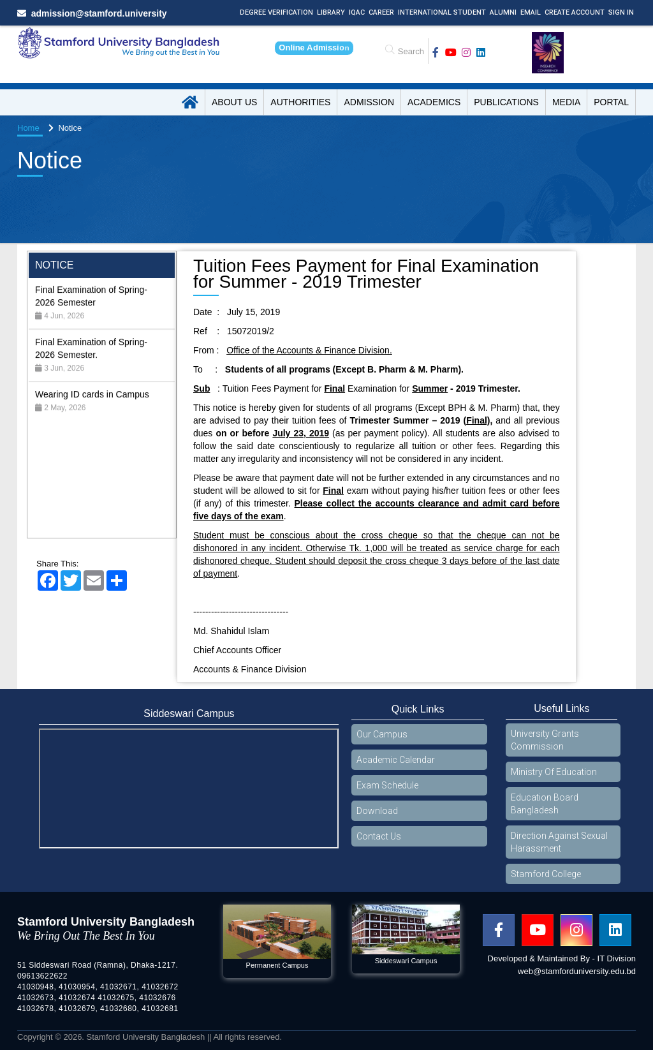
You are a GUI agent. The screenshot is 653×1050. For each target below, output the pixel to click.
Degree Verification (276, 12)
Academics (433, 102)
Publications (506, 102)
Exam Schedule (387, 785)
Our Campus (381, 734)
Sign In (621, 12)
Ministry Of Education (554, 772)
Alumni (503, 12)
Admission (369, 102)
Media (566, 102)
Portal (611, 102)
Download (377, 811)
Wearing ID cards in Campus (92, 412)
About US (234, 102)
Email (530, 12)
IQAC (357, 12)
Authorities (300, 102)
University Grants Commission (545, 739)
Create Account (575, 12)
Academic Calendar (395, 760)
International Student (442, 12)
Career (381, 12)
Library (331, 12)
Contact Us (378, 836)
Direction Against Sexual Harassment (559, 842)
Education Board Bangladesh (544, 803)
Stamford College (546, 874)
